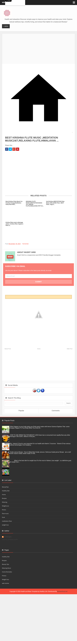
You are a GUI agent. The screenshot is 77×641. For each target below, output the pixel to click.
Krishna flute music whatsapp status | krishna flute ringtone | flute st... (14, 224)
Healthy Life (43, 591)
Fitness (4, 576)
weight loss (5, 525)
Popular (21, 411)
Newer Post (8, 349)
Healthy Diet (6, 491)
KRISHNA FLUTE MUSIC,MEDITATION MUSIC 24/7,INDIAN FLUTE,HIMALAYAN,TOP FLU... (35, 204)
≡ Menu (6, 26)
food (3, 517)
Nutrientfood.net (62, 591)
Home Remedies (7, 572)
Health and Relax (26, 591)
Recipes (4, 498)
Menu (4, 2)
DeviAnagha (8, 537)
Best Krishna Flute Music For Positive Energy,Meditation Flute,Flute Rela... (14, 203)
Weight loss (5, 579)
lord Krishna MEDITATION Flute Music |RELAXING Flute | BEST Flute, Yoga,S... (55, 203)
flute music (5, 513)
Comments (56, 411)
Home (38, 349)
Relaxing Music (6, 568)
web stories (5, 583)
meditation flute (7, 521)
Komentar (25, 244)
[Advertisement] (39, 48)
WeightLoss (5, 506)
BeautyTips (5, 487)
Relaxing (4, 502)
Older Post (69, 349)
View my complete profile (10, 539)
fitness (4, 510)
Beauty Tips (5, 564)
